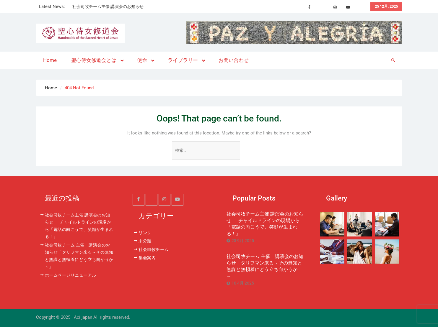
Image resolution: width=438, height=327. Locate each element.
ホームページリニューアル (70, 275)
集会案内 (147, 257)
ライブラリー (183, 60)
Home (50, 60)
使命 (142, 60)
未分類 (145, 241)
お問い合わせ (234, 60)
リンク (145, 232)
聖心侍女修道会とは (93, 60)
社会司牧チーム (154, 249)
